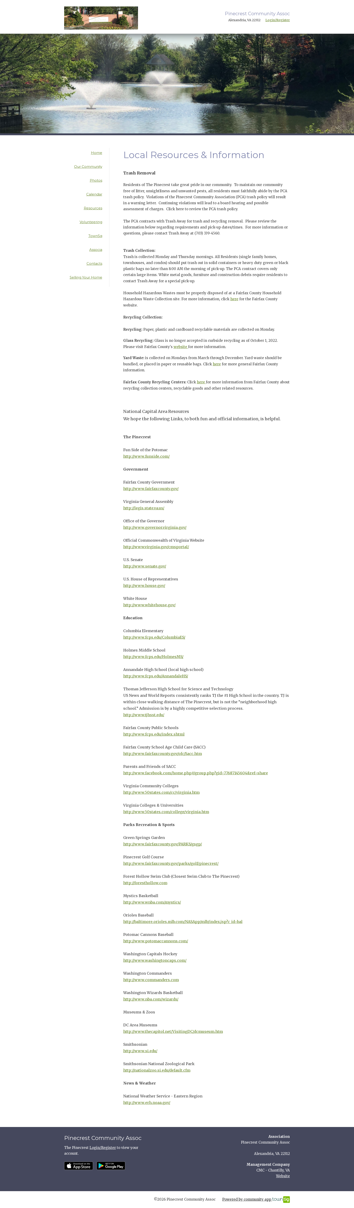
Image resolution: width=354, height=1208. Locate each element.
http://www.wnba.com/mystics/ (152, 902)
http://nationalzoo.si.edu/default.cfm (156, 1070)
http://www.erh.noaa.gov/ (146, 1102)
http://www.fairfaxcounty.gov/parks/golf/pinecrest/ (171, 863)
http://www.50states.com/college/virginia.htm (166, 811)
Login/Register (277, 20)
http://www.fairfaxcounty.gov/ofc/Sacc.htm (162, 753)
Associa (95, 249)
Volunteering (91, 222)
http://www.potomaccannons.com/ (155, 941)
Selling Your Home (86, 277)
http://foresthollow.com (145, 882)
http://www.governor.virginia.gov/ (154, 527)
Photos (96, 180)
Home (96, 152)
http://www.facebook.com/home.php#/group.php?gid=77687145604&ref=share (195, 773)
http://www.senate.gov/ (144, 566)
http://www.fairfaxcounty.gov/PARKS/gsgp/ (162, 844)
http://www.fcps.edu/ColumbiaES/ (154, 637)
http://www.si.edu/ (140, 1051)
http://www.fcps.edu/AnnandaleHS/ (155, 676)
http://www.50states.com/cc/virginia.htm (161, 792)
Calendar (94, 194)
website (181, 347)
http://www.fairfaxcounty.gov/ (151, 488)
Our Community (88, 166)
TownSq (95, 236)
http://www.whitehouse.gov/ (149, 605)
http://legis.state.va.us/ (143, 508)
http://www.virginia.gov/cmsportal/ (156, 546)
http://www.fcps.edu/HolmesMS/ (153, 656)
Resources (93, 208)
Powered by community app (256, 1199)
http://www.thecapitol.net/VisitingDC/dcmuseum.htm (173, 1031)
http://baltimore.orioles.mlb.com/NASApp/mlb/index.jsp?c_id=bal (183, 921)
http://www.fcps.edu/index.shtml (154, 734)
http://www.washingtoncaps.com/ (154, 960)
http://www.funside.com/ (146, 456)
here (234, 299)
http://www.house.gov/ (144, 585)
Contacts (94, 263)
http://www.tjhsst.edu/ (143, 714)
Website (283, 1176)
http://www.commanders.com (151, 979)
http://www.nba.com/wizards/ (150, 999)
